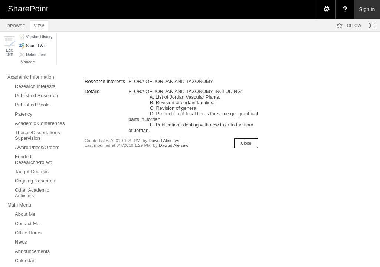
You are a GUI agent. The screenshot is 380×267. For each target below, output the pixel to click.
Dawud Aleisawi (163, 140)
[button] (9, 46)
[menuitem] (326, 9)
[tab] (16, 25)
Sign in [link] (367, 9)
